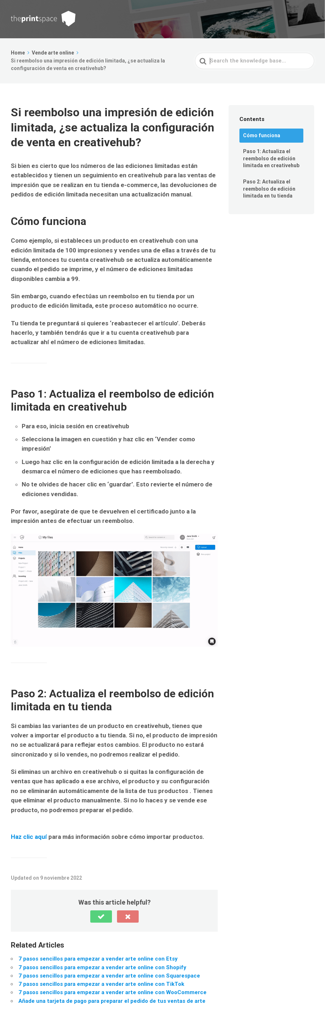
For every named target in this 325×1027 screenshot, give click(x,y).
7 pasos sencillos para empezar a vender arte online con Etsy (98, 959)
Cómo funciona (261, 135)
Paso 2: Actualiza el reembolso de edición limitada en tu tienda (269, 189)
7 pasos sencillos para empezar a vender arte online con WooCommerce (112, 992)
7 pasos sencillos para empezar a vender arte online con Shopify (102, 967)
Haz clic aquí (29, 836)
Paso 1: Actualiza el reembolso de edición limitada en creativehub (271, 158)
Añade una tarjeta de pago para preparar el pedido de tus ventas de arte (111, 1001)
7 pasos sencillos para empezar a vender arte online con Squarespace (109, 975)
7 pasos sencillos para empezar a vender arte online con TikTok (101, 984)
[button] (101, 916)
